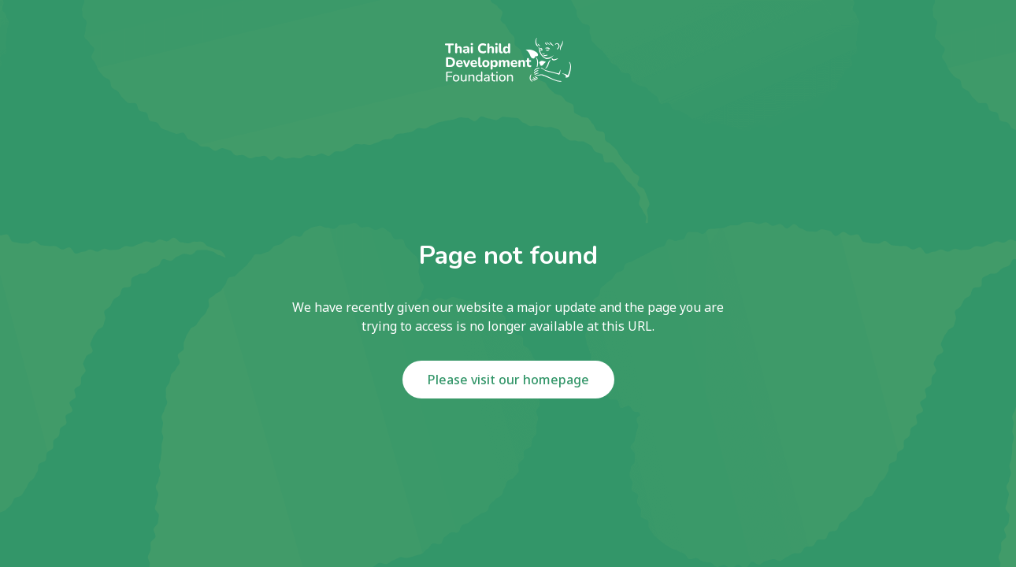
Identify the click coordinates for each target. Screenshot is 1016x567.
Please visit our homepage (508, 379)
